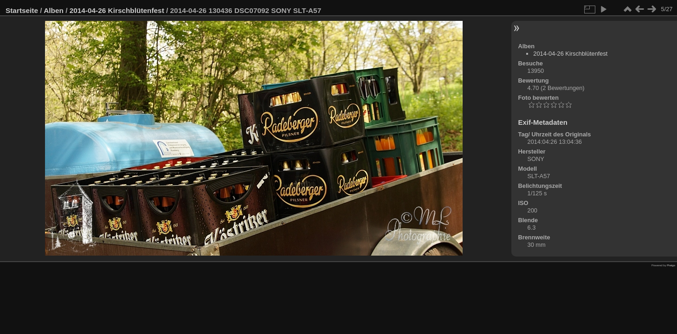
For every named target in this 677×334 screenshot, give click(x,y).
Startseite (22, 10)
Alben (54, 10)
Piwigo (671, 265)
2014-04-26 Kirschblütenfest (117, 10)
